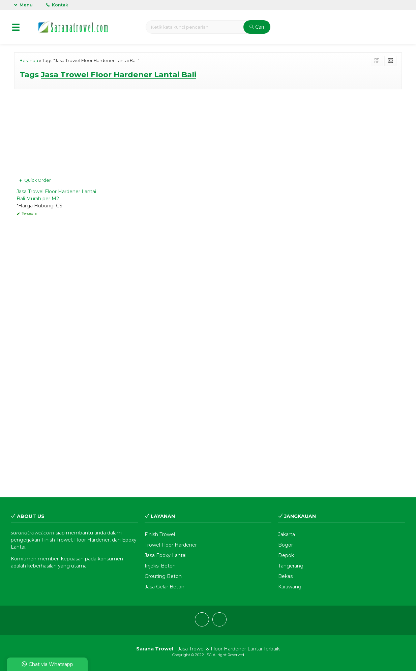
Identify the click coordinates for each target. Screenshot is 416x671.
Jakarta (286, 534)
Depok (286, 555)
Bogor (285, 545)
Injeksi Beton (160, 566)
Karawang (289, 587)
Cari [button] (256, 27)
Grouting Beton (163, 576)
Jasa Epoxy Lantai (165, 555)
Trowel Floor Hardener (171, 545)
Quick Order (35, 180)
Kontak (57, 4)
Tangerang (290, 566)
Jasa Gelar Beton (164, 587)
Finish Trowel (160, 534)
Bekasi (286, 576)
